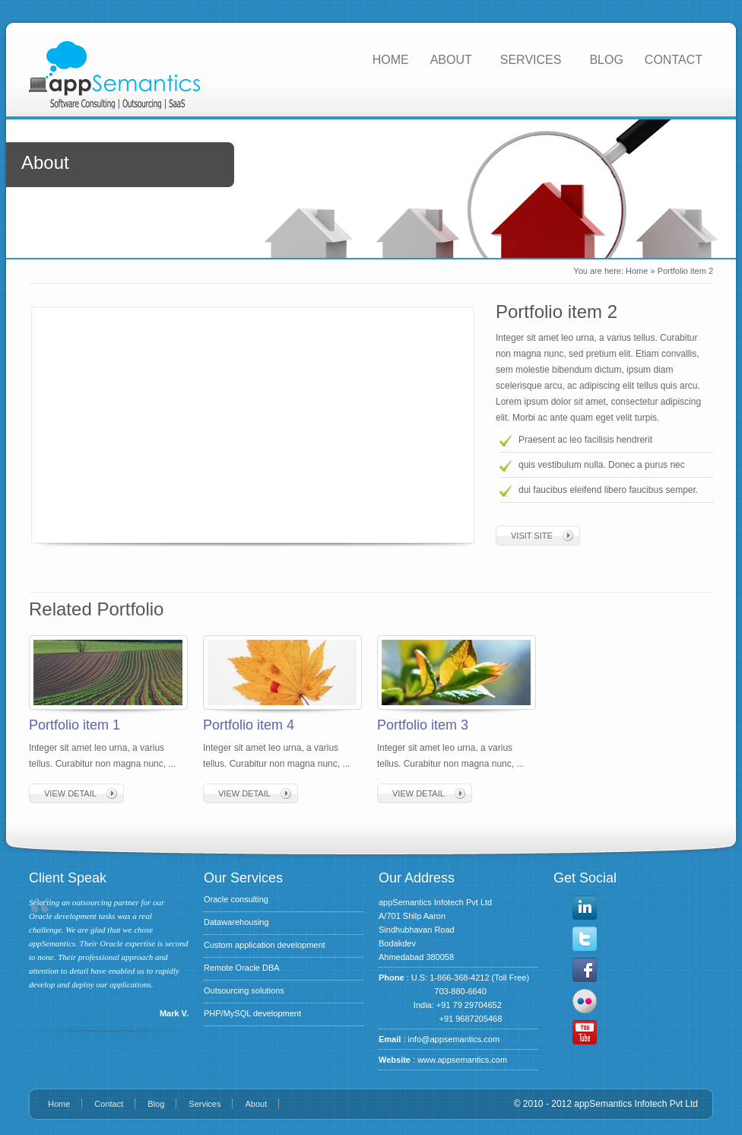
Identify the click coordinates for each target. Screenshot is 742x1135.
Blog (155, 1103)
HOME (391, 59)
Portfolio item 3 (422, 725)
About (256, 1103)
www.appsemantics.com (462, 1059)
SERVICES (531, 59)
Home (637, 270)
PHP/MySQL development (252, 1013)
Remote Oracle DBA (242, 967)
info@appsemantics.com (454, 1039)
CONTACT (673, 59)
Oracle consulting (236, 899)
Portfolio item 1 (74, 725)
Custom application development (264, 944)
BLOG (606, 59)
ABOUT (451, 59)
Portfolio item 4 (248, 725)
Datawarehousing (236, 922)
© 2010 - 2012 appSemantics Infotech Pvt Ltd (606, 1103)
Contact (108, 1103)
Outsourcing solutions (244, 990)
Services (204, 1103)
